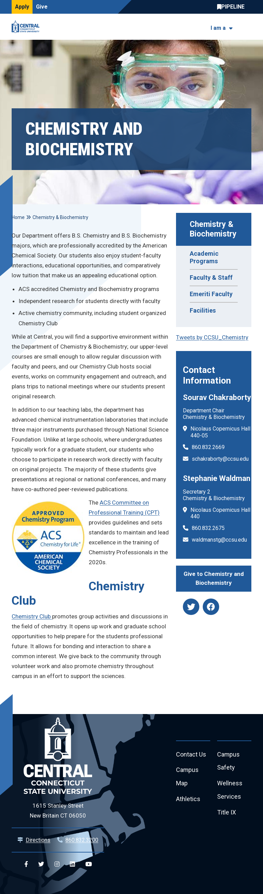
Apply (22, 6)
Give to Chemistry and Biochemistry (214, 578)
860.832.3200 (81, 840)
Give (42, 6)
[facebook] (211, 607)
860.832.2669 (208, 447)
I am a (218, 28)
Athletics (188, 799)
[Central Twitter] (41, 864)
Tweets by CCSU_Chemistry (212, 337)
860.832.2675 (208, 528)
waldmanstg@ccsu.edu (219, 539)
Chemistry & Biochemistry (213, 229)
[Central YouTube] (88, 864)
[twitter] (191, 607)
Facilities (203, 310)
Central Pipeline (232, 7)
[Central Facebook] (26, 864)
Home (18, 217)
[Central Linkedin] (72, 864)
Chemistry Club (32, 616)
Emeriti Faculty (211, 294)
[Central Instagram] (57, 864)
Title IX (226, 813)
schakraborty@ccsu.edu (220, 459)
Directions (38, 840)
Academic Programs (204, 257)
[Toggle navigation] (247, 27)
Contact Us (191, 754)
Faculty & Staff (211, 277)
